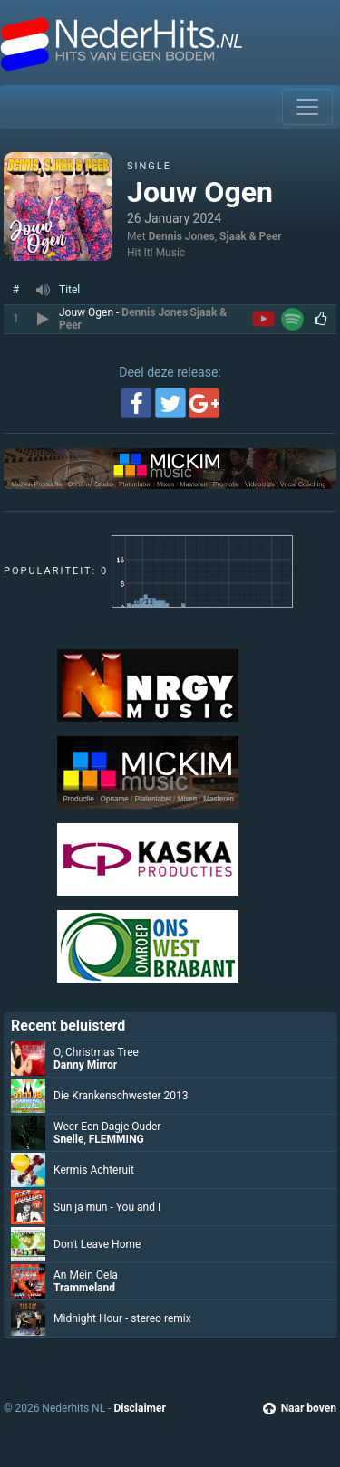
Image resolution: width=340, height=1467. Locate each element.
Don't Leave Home (97, 1244)
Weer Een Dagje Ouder (106, 1126)
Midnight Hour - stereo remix (122, 1318)
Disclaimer (139, 1408)
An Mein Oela (85, 1275)
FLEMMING (116, 1139)
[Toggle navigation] (307, 107)
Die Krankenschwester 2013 (121, 1095)
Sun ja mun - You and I (106, 1207)
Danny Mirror (85, 1065)
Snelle (68, 1139)
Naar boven (299, 1408)
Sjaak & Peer (250, 236)
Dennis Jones (182, 236)
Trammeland (84, 1287)
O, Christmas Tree (96, 1052)
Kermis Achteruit (93, 1170)
